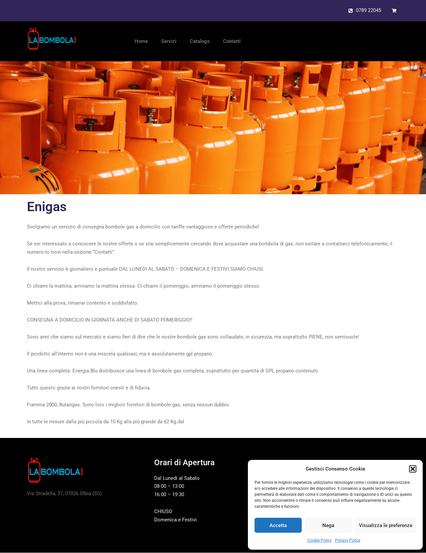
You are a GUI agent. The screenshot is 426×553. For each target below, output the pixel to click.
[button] (412, 469)
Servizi (168, 42)
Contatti (232, 42)
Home (141, 42)
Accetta (278, 525)
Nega (328, 525)
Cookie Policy (319, 540)
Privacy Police (347, 540)
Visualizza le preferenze (385, 525)
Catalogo (200, 42)
